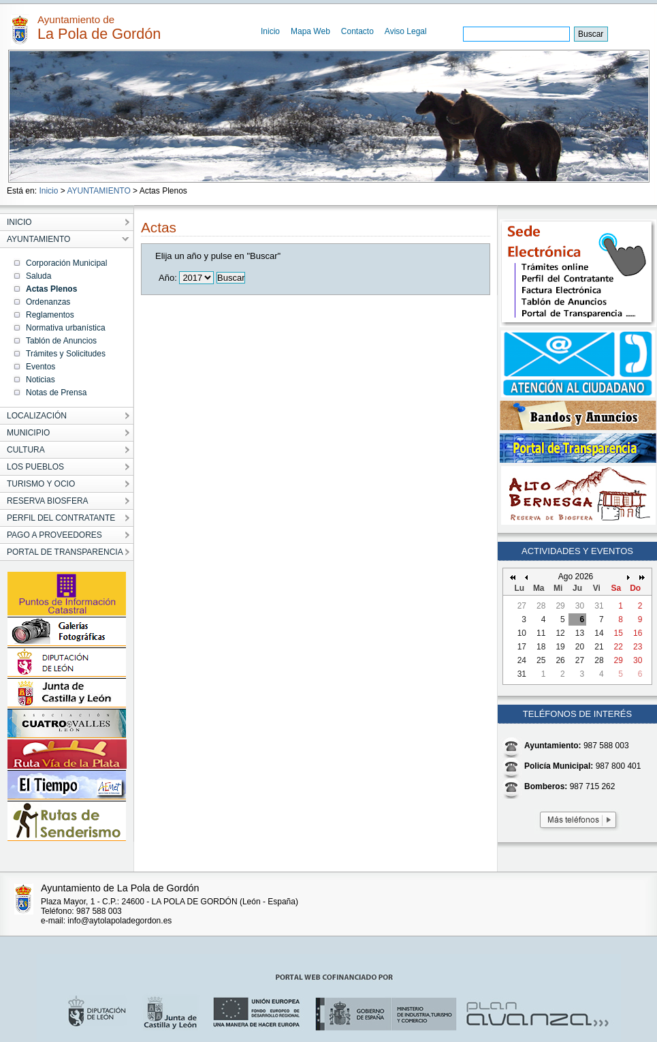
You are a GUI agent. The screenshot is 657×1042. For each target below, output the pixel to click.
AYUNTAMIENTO (98, 191)
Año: (168, 278)
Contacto (357, 31)
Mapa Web (310, 31)
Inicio (270, 31)
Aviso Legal (406, 31)
